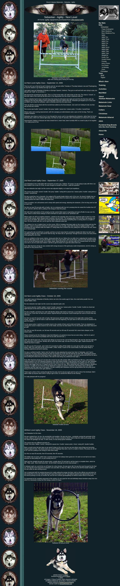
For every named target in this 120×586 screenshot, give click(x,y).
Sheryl (66, 575)
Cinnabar (104, 71)
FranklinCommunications (66, 582)
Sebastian (104, 27)
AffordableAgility (77, 20)
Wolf (102, 75)
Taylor (103, 77)
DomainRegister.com (66, 584)
